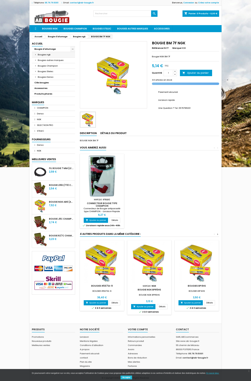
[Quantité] (168, 73)
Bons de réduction (137, 357)
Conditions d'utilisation (91, 345)
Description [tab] (88, 133)
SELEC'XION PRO (44, 125)
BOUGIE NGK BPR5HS (149, 289)
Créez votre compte (208, 2)
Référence (157, 48)
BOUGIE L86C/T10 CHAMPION (61, 185)
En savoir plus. (212, 373)
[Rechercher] (125, 13)
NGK (38, 119)
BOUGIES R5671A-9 (102, 285)
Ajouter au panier (195, 73)
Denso (40, 113)
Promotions (38, 336)
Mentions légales (89, 341)
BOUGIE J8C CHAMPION (61, 219)
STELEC (40, 130)
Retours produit (136, 341)
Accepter (126, 377)
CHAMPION (42, 107)
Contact (182, 329)
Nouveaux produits (41, 341)
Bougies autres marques (132, 28)
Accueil (37, 43)
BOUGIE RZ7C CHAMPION (61, 235)
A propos (84, 349)
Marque (176, 48)
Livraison (84, 336)
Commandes (135, 345)
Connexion (188, 2)
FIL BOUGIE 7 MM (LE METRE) (61, 168)
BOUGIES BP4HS (197, 285)
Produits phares (43, 93)
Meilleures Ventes (44, 159)
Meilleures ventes (41, 345)
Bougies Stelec (102, 28)
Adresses (133, 353)
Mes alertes (134, 361)
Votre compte (138, 329)
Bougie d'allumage (45, 49)
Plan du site (86, 361)
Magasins (85, 366)
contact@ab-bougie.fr (82, 2)
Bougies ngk (50, 28)
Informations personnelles (141, 336)
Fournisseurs (41, 139)
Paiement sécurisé (89, 353)
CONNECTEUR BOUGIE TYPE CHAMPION (102, 204)
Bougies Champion (75, 28)
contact (84, 357)
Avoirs (131, 349)
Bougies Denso (45, 77)
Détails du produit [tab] (113, 133)
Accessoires (162, 28)
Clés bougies (41, 82)
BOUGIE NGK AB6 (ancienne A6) (61, 202)
